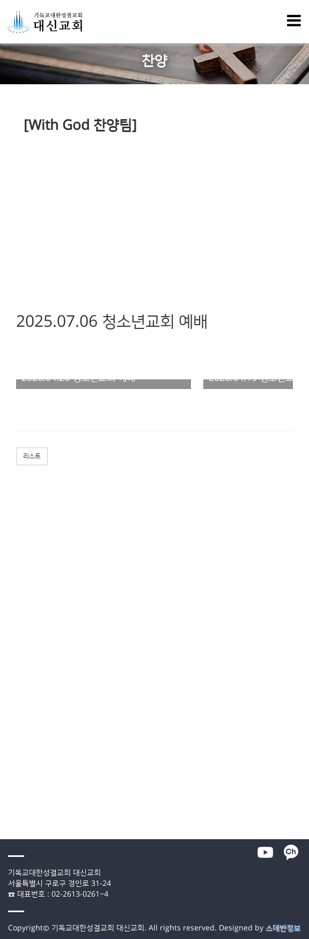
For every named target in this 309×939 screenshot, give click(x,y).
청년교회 (13, 664)
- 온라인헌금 (18, 823)
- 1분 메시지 (17, 694)
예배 (6, 525)
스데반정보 (283, 928)
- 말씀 (8, 535)
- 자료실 (11, 834)
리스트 (32, 456)
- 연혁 (8, 774)
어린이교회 (16, 644)
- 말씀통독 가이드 (25, 704)
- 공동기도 (15, 574)
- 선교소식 (15, 734)
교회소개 (13, 754)
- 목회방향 (15, 764)
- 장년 (8, 604)
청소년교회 (16, 654)
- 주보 (8, 585)
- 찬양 (8, 555)
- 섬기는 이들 (19, 784)
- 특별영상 (15, 714)
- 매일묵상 (15, 684)
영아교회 (13, 624)
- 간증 (8, 565)
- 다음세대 (15, 615)
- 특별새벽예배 (21, 545)
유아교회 (13, 635)
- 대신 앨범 (15, 744)
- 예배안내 (15, 794)
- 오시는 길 (15, 804)
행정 (6, 814)
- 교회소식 (15, 724)
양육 (6, 594)
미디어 (9, 674)
